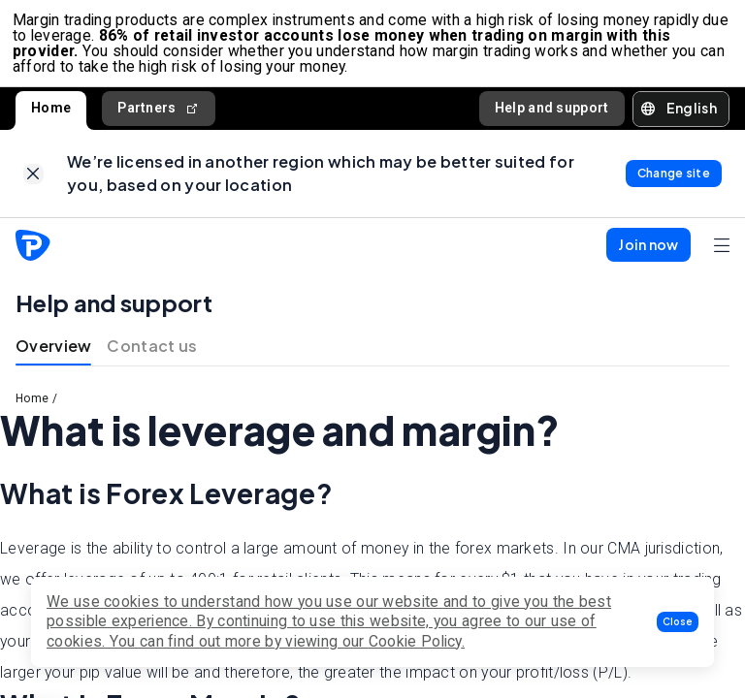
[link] (33, 184)
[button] (677, 622)
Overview (53, 358)
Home (51, 114)
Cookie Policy (415, 641)
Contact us (152, 358)
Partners (158, 115)
